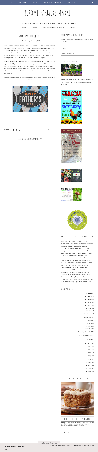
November (88, 311)
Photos (34, 27)
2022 (89, 305)
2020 (89, 343)
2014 (90, 362)
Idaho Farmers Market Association (54, 27)
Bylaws (35, 2)
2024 (89, 299)
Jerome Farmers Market (49, 12)
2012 (89, 368)
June (90, 326)
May (90, 339)
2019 (89, 346)
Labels (70, 2)
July (90, 323)
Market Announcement (86, 335)
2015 (89, 359)
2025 (89, 296)
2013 (90, 365)
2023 (89, 302)
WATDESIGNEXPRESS (87, 445)
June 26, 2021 (89, 329)
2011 (90, 371)
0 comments (51, 130)
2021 (90, 309)
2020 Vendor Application (52, 2)
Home (11, 2)
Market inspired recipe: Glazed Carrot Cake (79, 418)
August (89, 320)
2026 (90, 293)
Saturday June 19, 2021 (30, 36)
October (89, 314)
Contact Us (74, 27)
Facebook (22, 2)
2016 (89, 356)
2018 (89, 350)
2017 (90, 353)
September (88, 317)
